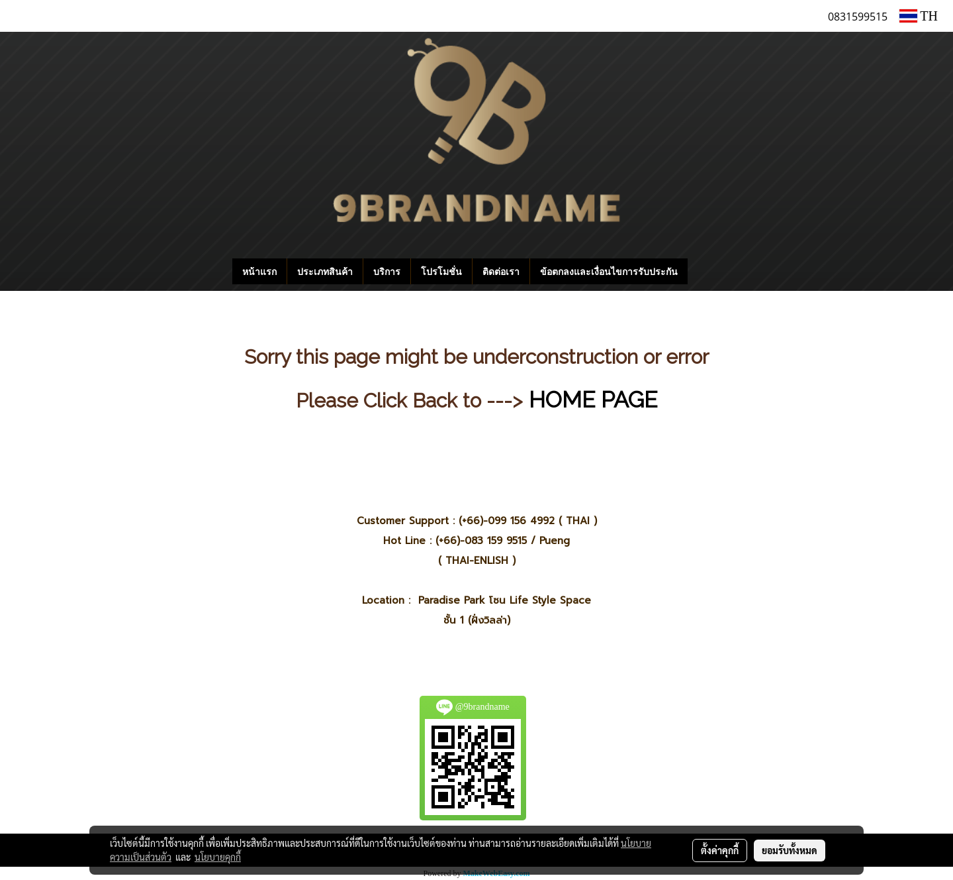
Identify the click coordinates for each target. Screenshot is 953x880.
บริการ (386, 271)
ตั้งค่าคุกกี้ (720, 850)
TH (918, 16)
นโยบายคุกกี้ (218, 857)
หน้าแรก (259, 271)
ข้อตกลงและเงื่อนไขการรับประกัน (609, 271)
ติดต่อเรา (501, 271)
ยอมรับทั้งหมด (789, 850)
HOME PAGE (593, 399)
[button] (707, 271)
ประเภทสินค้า (325, 271)
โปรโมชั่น (441, 271)
